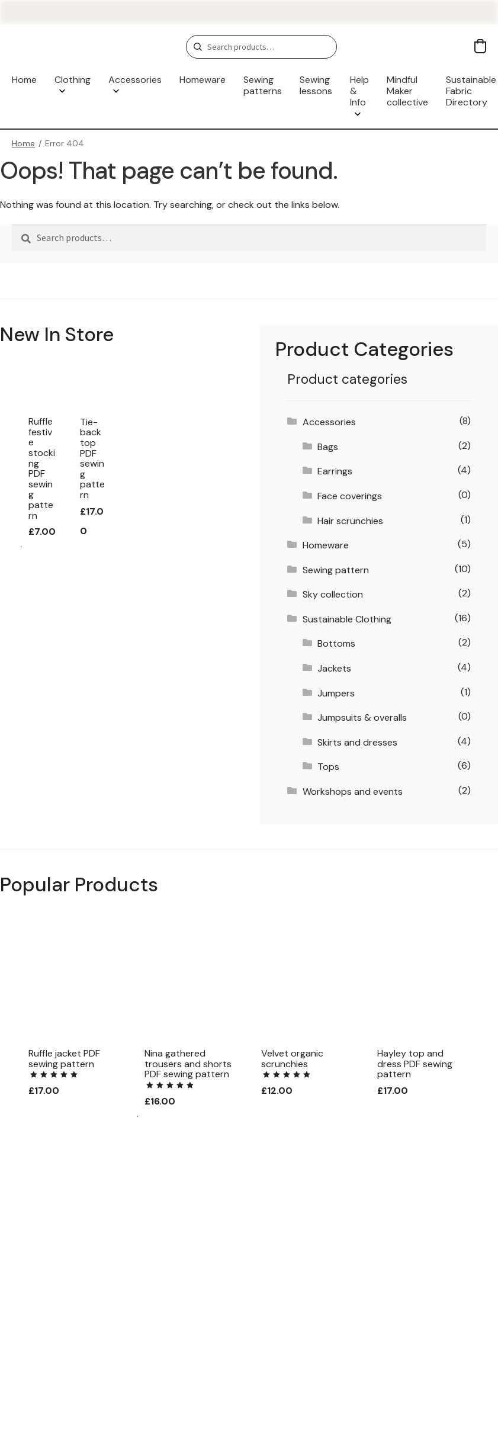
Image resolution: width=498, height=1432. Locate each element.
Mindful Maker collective (407, 90)
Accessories (135, 79)
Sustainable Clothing (347, 619)
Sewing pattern (336, 570)
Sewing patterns (262, 85)
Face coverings (349, 496)
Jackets (334, 668)
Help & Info (359, 90)
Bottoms (336, 643)
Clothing (72, 79)
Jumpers (336, 693)
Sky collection (333, 594)
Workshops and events (353, 791)
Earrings (334, 471)
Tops (328, 766)
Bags (327, 447)
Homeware (202, 79)
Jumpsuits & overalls (362, 717)
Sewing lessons (316, 85)
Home (24, 79)
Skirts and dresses (357, 742)
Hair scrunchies (350, 521)
